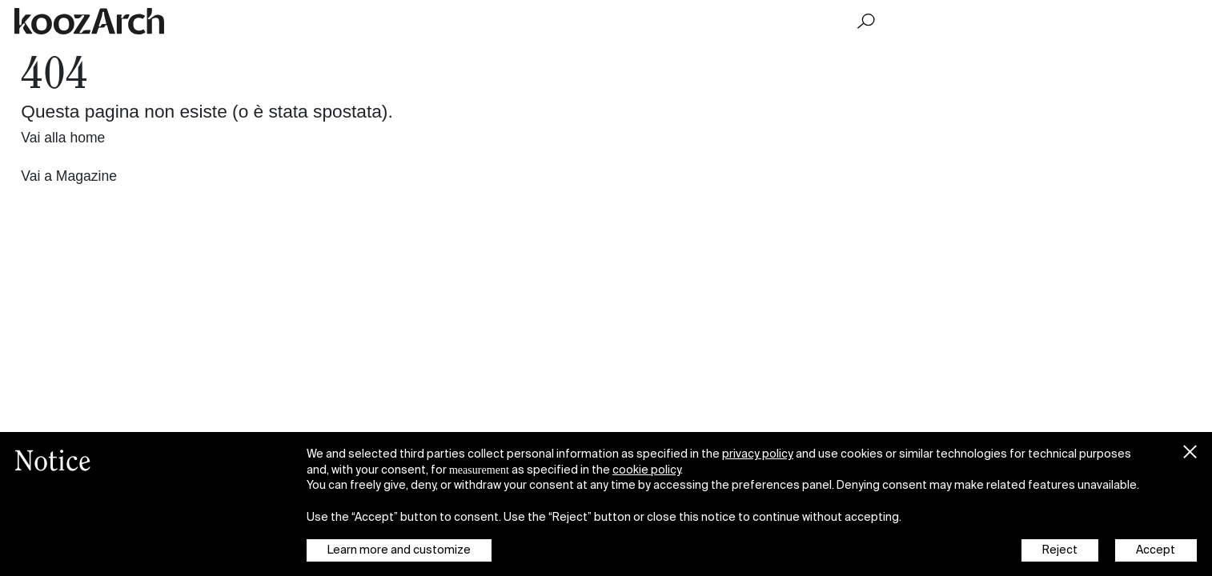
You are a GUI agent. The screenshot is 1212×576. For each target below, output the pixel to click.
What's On (1121, 20)
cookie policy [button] (646, 469)
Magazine (920, 20)
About (1183, 20)
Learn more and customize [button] (399, 549)
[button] (1189, 449)
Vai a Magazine (69, 176)
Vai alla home (63, 138)
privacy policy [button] (757, 453)
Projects (1053, 20)
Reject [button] (1060, 549)
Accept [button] (1155, 549)
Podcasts (989, 20)
